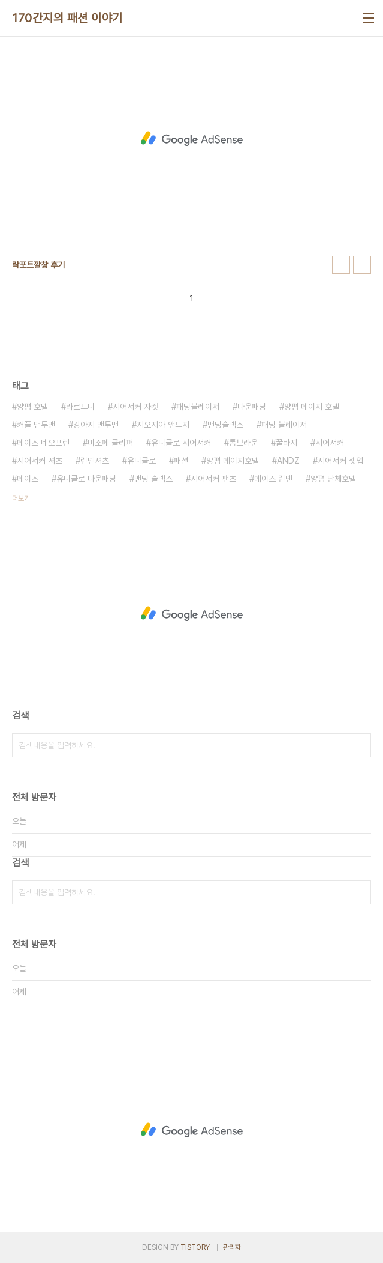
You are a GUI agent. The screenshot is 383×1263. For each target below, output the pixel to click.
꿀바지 (286, 442)
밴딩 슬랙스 (153, 478)
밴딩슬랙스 (225, 424)
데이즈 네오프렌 (43, 442)
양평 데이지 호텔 (311, 406)
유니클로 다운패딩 (86, 478)
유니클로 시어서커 (181, 442)
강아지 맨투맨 (96, 424)
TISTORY (195, 1247)
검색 (359, 745)
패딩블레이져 (197, 406)
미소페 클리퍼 (110, 442)
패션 (181, 460)
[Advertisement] (191, 139)
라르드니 (80, 406)
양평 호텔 (32, 406)
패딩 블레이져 (284, 424)
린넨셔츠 (94, 460)
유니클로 (141, 460)
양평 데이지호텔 (232, 460)
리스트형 (362, 265)
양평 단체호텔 (333, 478)
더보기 (21, 498)
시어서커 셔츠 (39, 460)
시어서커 (329, 442)
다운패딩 (251, 406)
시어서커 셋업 (340, 460)
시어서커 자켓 (135, 406)
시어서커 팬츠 (213, 478)
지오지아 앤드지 (163, 424)
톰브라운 (243, 442)
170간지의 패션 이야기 (67, 18)
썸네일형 (341, 265)
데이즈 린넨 (273, 478)
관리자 (232, 1247)
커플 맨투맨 (36, 424)
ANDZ (288, 460)
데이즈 (27, 478)
